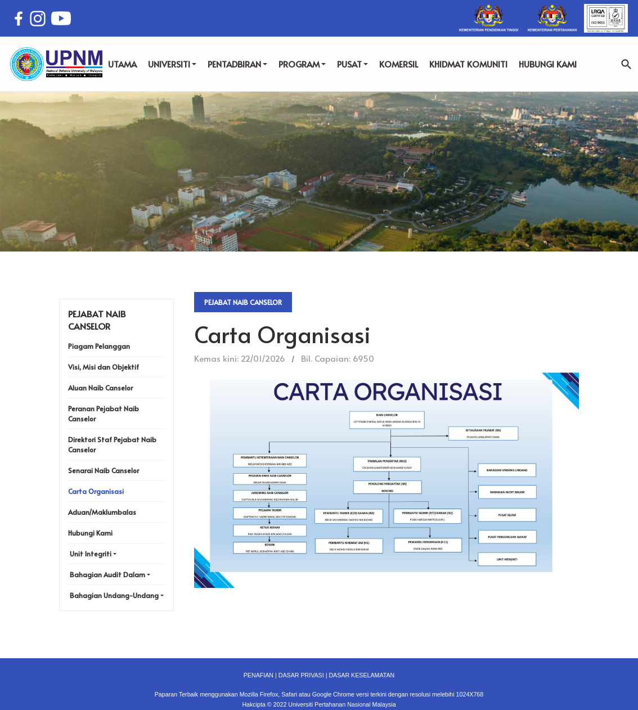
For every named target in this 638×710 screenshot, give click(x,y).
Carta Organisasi (96, 491)
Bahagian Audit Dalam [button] (107, 574)
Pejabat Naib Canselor (243, 302)
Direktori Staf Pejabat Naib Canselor (112, 444)
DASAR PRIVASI (301, 675)
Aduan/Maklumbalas (102, 511)
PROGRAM (302, 64)
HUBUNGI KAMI (548, 64)
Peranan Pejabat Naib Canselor (103, 413)
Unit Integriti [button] (90, 553)
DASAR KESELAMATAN (361, 675)
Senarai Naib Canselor (103, 470)
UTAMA (122, 64)
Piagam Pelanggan (99, 345)
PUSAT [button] (352, 64)
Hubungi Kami (90, 532)
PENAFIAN (258, 675)
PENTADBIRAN (237, 64)
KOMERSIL (398, 64)
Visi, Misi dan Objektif (103, 366)
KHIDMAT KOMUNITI (468, 64)
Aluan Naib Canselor (100, 387)
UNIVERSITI (172, 64)
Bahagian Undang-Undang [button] (114, 595)
